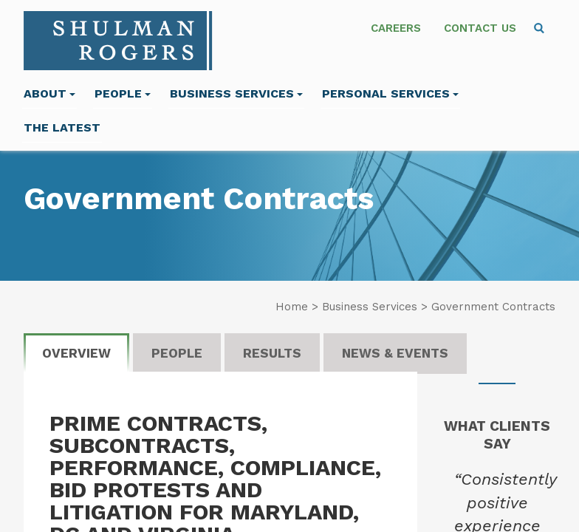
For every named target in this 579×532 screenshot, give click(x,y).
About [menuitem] (49, 93)
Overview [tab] (76, 353)
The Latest (62, 127)
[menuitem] (539, 28)
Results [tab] (272, 353)
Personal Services (390, 93)
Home (291, 306)
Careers (396, 28)
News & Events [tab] (395, 353)
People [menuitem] (123, 93)
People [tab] (176, 353)
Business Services (236, 93)
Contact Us (480, 28)
